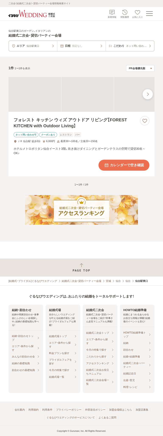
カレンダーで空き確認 (124, 165)
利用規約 (33, 409)
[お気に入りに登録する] (144, 120)
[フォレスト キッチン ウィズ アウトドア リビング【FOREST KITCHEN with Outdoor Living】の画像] (81, 94)
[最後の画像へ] (148, 94)
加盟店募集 (142, 409)
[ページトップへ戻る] (81, 268)
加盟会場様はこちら (120, 409)
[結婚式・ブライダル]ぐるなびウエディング (32, 281)
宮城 (108, 281)
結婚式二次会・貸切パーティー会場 (81, 281)
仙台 (118, 281)
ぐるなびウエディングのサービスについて (70, 417)
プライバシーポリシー (69, 409)
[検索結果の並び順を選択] (140, 68)
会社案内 (20, 409)
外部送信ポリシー (95, 409)
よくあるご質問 (107, 417)
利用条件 (47, 409)
